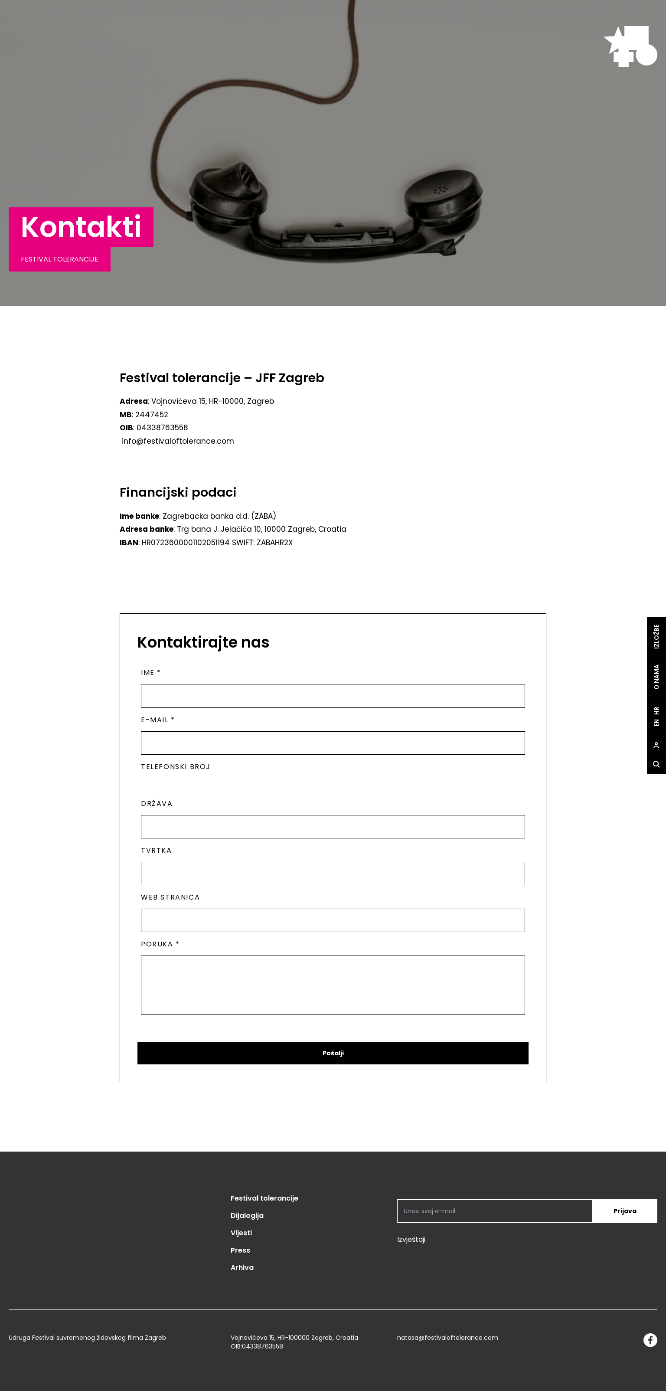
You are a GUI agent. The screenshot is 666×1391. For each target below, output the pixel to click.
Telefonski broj (176, 767)
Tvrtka (156, 850)
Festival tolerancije (264, 1198)
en (656, 723)
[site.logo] (630, 46)
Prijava (625, 1211)
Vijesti (241, 1233)
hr (656, 711)
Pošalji (333, 1053)
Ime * (151, 672)
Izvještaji (411, 1239)
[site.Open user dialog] (656, 745)
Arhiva (242, 1268)
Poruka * (160, 944)
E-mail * (158, 720)
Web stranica (170, 897)
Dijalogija (247, 1216)
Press (240, 1250)
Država (157, 803)
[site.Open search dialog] (656, 764)
